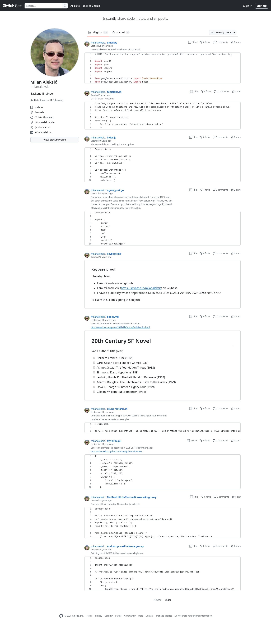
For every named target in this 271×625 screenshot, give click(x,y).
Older (168, 600)
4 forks (205, 189)
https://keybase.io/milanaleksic (141, 288)
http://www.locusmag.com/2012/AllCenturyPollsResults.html (120, 327)
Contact (149, 615)
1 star (236, 91)
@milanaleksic (43, 127)
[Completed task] (94, 358)
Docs (140, 615)
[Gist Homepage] (12, 6)
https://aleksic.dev (45, 122)
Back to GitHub (91, 5)
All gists (75, 5)
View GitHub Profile (54, 139)
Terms (89, 615)
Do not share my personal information (193, 615)
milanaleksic (98, 42)
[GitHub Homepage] (61, 616)
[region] (162, 68)
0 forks (205, 42)
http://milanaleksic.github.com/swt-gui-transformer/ (116, 451)
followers (39, 100)
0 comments (220, 42)
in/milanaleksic (43, 132)
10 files (192, 440)
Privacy (98, 615)
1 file (194, 91)
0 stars (236, 42)
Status (118, 615)
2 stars (236, 189)
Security (109, 615)
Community (130, 615)
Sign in (247, 6)
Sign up (262, 6)
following (56, 100)
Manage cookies (164, 615)
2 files (192, 42)
